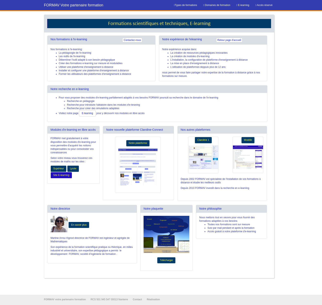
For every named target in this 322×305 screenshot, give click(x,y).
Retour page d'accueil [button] (229, 40)
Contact (138, 299)
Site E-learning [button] (61, 175)
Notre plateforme (138, 143)
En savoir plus (78, 224)
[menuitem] (216, 5)
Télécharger (166, 260)
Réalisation (153, 299)
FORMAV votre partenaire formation (65, 299)
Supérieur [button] (58, 168)
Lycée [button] (73, 168)
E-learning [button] (87, 113)
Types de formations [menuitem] (185, 5)
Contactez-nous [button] (132, 40)
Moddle (248, 140)
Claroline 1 (203, 140)
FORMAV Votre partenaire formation (73, 5)
